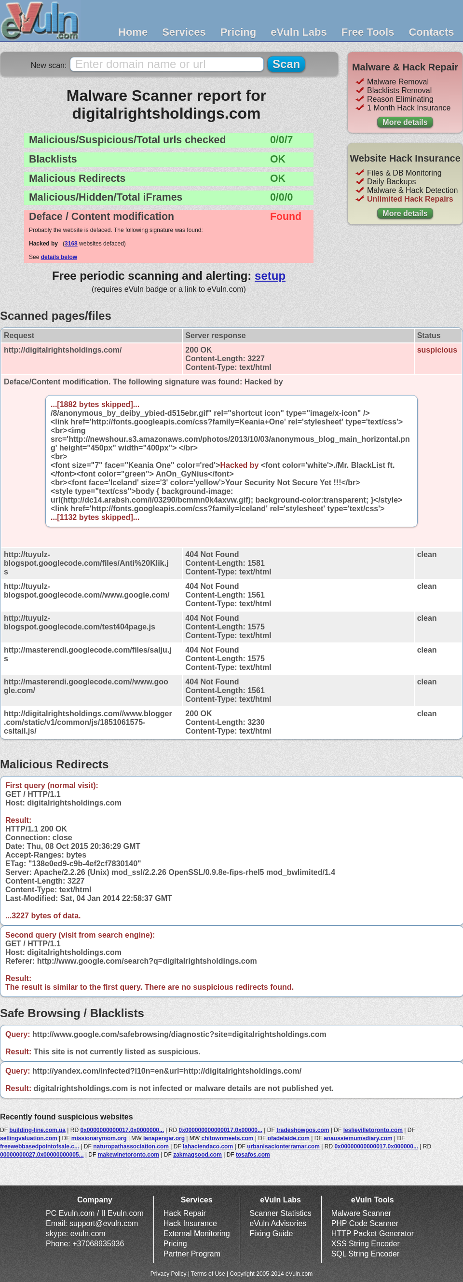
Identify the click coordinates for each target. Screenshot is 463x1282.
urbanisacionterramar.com (283, 1146)
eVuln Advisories (278, 1223)
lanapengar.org (164, 1138)
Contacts (431, 32)
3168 (71, 243)
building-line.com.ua (37, 1130)
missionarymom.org (99, 1138)
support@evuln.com (103, 1223)
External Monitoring (196, 1233)
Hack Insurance (190, 1223)
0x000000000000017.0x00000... (220, 1130)
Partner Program (191, 1254)
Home (133, 32)
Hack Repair (184, 1213)
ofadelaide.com (289, 1138)
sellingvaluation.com (28, 1138)
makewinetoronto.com (128, 1154)
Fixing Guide (271, 1233)
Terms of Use (208, 1273)
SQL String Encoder (365, 1254)
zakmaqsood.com (197, 1154)
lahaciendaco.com (208, 1146)
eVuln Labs (299, 32)
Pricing (238, 32)
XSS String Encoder (365, 1244)
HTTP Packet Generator (372, 1233)
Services (184, 32)
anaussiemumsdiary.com (358, 1138)
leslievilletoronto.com (373, 1130)
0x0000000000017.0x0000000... (122, 1130)
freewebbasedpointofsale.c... (39, 1146)
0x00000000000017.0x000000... (376, 1146)
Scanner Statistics (281, 1213)
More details (404, 122)
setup (270, 275)
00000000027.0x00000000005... (42, 1154)
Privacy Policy (168, 1273)
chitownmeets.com (227, 1138)
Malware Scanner (361, 1213)
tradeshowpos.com (302, 1130)
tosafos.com (253, 1154)
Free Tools (368, 32)
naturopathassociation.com (131, 1146)
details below (59, 257)
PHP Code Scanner (364, 1223)
